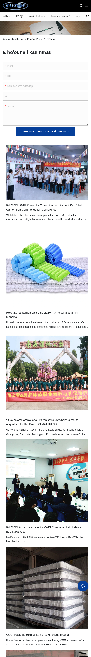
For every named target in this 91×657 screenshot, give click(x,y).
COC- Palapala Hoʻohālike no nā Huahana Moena (37, 634)
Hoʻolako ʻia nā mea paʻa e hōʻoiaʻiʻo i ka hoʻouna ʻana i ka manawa (42, 314)
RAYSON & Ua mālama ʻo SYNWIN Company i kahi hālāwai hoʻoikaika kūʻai (44, 529)
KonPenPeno (35, 39)
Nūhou (51, 39)
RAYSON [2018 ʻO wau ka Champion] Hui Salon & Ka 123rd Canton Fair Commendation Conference (44, 207)
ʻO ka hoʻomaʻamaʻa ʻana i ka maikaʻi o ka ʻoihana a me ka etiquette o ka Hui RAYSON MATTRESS (42, 422)
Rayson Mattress (13, 39)
